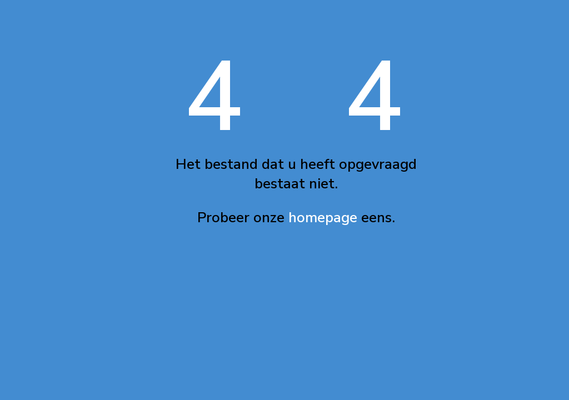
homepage (322, 217)
